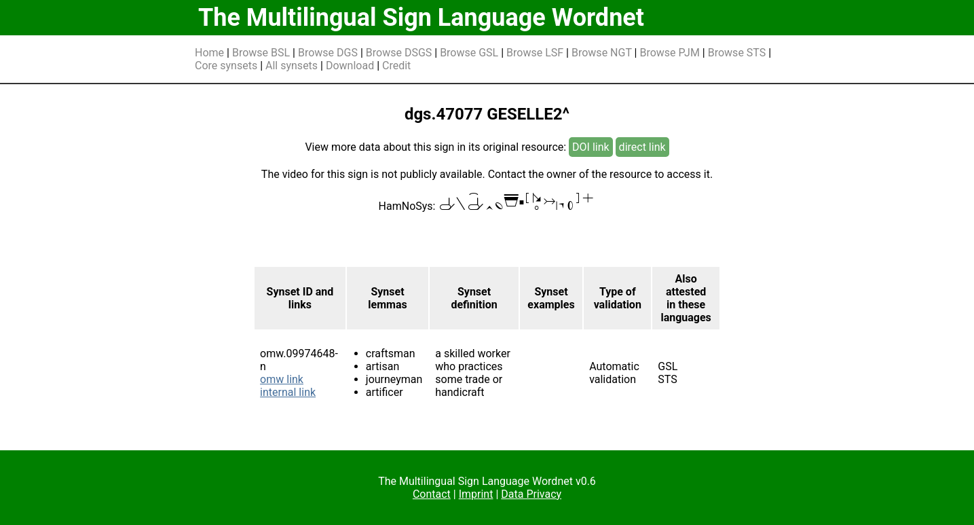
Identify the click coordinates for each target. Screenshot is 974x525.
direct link (642, 147)
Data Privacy (531, 494)
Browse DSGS (399, 52)
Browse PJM (669, 52)
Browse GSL (469, 52)
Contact (432, 494)
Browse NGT (602, 52)
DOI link (591, 147)
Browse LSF (534, 52)
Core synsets (226, 65)
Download (350, 65)
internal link (288, 392)
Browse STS (737, 52)
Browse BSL (261, 52)
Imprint (476, 494)
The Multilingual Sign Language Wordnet (421, 17)
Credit (396, 65)
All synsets (291, 65)
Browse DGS (328, 52)
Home (209, 52)
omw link (281, 379)
